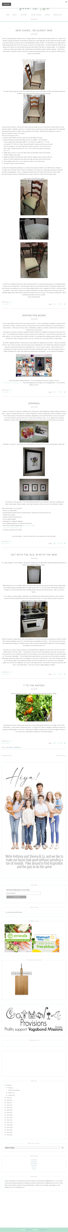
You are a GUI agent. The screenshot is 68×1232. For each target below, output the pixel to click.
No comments (6, 304)
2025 (8, 1097)
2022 (8, 1105)
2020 (8, 1110)
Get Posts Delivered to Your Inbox (18, 890)
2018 (8, 1115)
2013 (8, 1127)
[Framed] (34, 403)
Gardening (17, 747)
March (10, 1092)
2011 (8, 1132)
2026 (8, 1085)
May (9, 1087)
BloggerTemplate (43, 1229)
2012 (8, 1130)
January (10, 1095)
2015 (8, 1122)
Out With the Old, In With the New (34, 554)
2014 (8, 1125)
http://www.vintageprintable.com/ (12, 527)
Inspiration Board (34, 315)
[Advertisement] (16, 1062)
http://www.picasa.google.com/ (13, 382)
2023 (8, 1102)
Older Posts (60, 755)
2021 (8, 1107)
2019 (8, 1112)
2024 (8, 1100)
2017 (8, 1117)
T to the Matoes (34, 685)
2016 (8, 1120)
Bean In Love (29, 1229)
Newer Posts (7, 755)
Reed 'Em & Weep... (14, 1090)
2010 (8, 1135)
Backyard (10, 747)
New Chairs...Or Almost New (34, 30)
